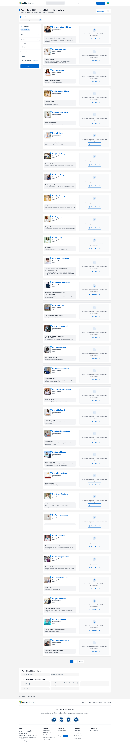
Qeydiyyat (83, 3)
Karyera (63, 736)
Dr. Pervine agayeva (60, 515)
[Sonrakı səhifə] (81, 661)
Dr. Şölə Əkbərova (59, 599)
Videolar (84, 702)
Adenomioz (84, 684)
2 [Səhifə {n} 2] (75, 661)
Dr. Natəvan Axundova (61, 283)
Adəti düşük (25, 689)
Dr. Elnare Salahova (59, 578)
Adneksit (54, 689)
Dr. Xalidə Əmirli (58, 410)
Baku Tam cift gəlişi (27, 674)
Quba (53, 309)
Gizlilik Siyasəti (78, 736)
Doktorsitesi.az (94, 730)
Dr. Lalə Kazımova (59, 620)
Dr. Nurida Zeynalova (60, 259)
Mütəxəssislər (46, 730)
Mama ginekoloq (56, 29)
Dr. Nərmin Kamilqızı (60, 494)
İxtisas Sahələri (47, 732)
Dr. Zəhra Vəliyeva (59, 238)
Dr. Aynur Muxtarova (60, 112)
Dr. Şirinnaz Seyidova (60, 91)
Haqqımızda (77, 730)
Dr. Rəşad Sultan (58, 536)
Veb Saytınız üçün (62, 733)
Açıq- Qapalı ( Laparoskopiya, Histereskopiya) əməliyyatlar (64, 684)
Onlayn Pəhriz (107, 702)
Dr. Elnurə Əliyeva (59, 452)
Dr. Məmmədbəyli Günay (61, 27)
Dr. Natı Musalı (57, 133)
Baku (53, 31)
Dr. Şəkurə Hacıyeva (60, 154)
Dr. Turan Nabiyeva (59, 175)
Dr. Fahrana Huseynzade (61, 389)
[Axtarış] (63, 3)
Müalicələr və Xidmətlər (49, 737)
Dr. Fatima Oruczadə (60, 326)
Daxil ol (91, 3)
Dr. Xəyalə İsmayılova (60, 196)
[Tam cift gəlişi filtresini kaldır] (28, 29)
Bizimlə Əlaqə (77, 733)
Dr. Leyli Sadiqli (58, 70)
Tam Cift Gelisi (31, 696)
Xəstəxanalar (46, 739)
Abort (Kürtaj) (26, 684)
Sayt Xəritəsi (77, 738)
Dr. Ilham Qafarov (59, 49)
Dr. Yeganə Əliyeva (59, 217)
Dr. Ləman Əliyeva (59, 347)
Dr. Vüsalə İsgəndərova (61, 431)
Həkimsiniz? (101, 3)
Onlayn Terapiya (97, 702)
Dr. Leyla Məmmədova (60, 640)
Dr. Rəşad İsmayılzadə (60, 368)
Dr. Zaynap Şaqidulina (60, 557)
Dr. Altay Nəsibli (58, 305)
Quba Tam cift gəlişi (57, 674)
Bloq (78, 3)
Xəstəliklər (45, 735)
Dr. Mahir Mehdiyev (59, 473)
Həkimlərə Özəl (62, 730)
